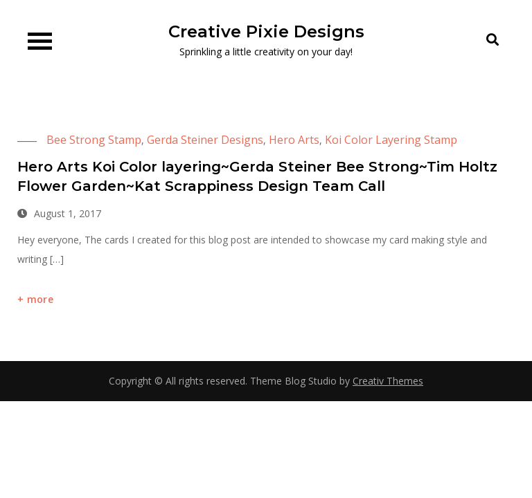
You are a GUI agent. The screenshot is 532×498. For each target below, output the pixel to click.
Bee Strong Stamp (93, 139)
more (40, 299)
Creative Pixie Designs (266, 31)
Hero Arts (294, 139)
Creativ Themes (388, 380)
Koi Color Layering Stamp (391, 139)
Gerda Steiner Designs (205, 139)
